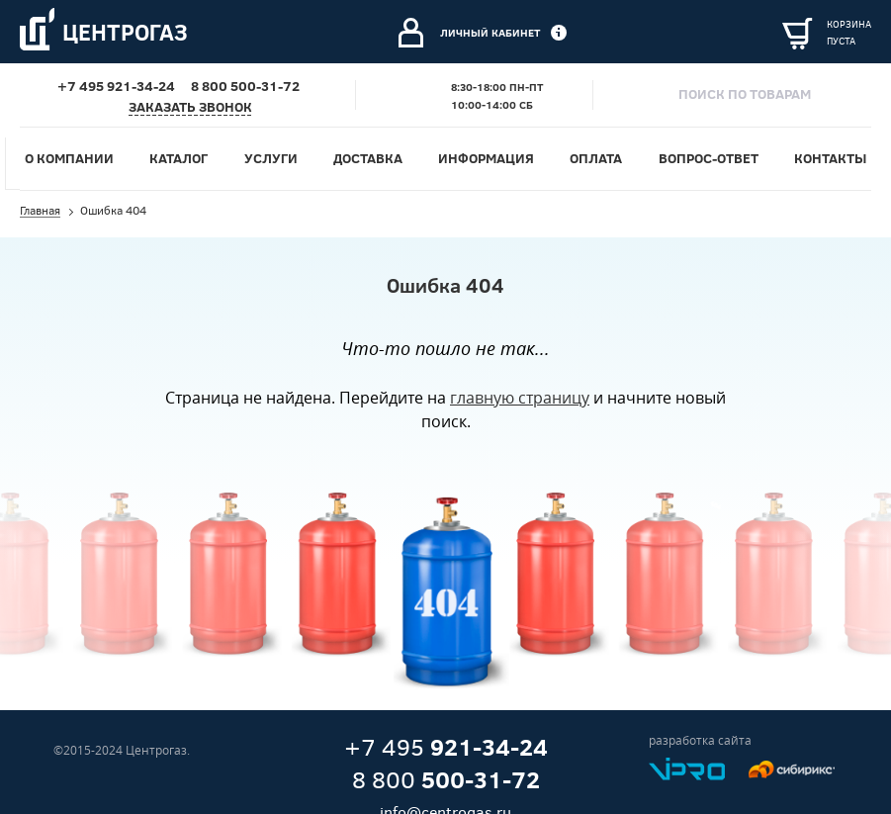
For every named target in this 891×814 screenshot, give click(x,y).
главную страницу (519, 397)
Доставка (367, 157)
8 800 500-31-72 (245, 85)
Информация (486, 157)
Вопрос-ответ (708, 157)
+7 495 (446, 748)
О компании (69, 157)
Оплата (596, 157)
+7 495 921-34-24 (116, 85)
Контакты (830, 157)
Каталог (178, 157)
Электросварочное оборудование (267, 45)
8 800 (446, 780)
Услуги (169, 147)
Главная (40, 212)
